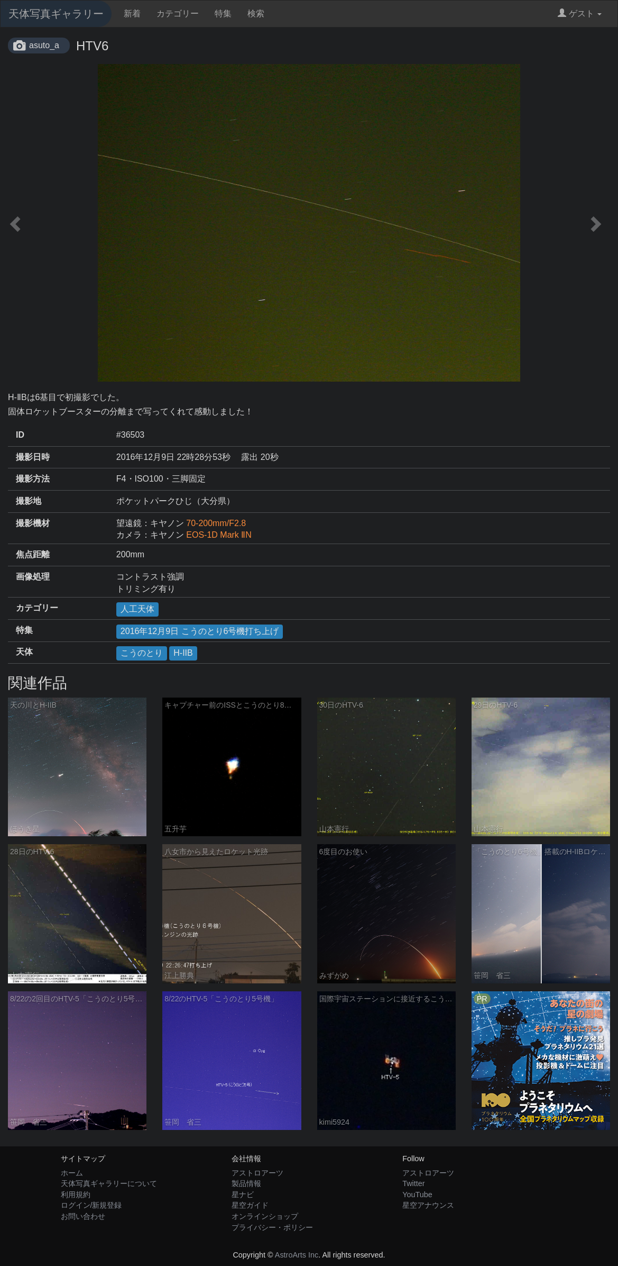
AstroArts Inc (296, 1255)
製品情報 (246, 1183)
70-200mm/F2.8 (216, 523)
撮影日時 (33, 457)
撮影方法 (33, 478)
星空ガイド (250, 1205)
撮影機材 (33, 523)
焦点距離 (33, 554)
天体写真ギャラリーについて (109, 1183)
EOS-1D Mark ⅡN (219, 534)
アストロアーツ (257, 1173)
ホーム (72, 1173)
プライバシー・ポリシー (272, 1227)
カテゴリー (177, 13)
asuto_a (44, 45)
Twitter (413, 1183)
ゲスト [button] (580, 13)
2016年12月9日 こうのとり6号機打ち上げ (200, 631)
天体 (24, 651)
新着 (132, 13)
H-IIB (182, 652)
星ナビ (243, 1194)
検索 (255, 13)
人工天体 (137, 608)
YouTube (417, 1194)
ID (20, 434)
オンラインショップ (265, 1216)
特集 (223, 13)
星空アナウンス (428, 1205)
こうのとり (142, 652)
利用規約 (75, 1194)
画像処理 (33, 576)
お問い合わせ (83, 1216)
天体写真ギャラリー (56, 14)
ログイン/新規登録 (91, 1205)
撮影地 (28, 500)
